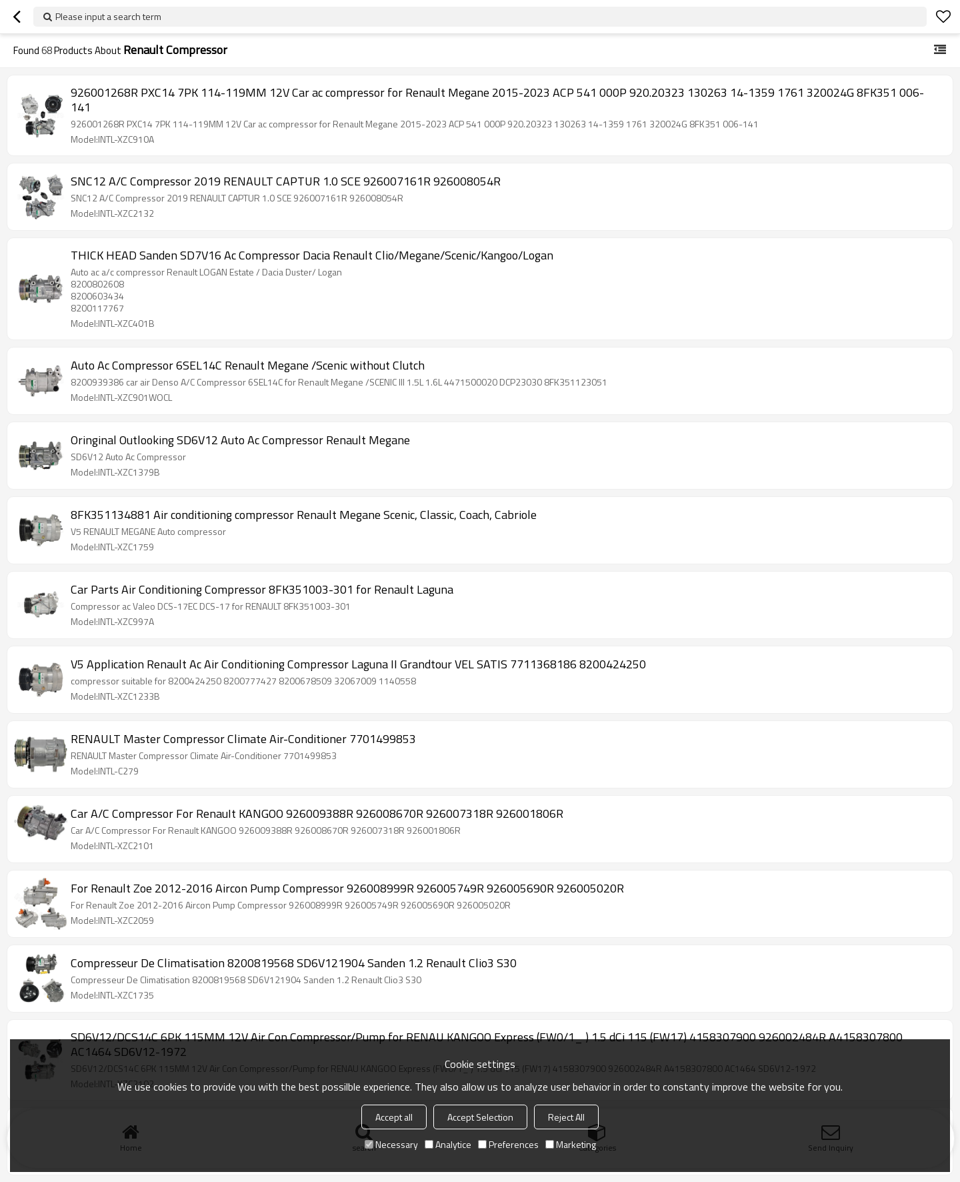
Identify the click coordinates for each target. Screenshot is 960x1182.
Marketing (570, 1144)
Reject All (566, 1117)
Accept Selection (480, 1117)
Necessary (391, 1144)
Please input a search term (108, 16)
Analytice (448, 1144)
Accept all (394, 1117)
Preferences (508, 1144)
